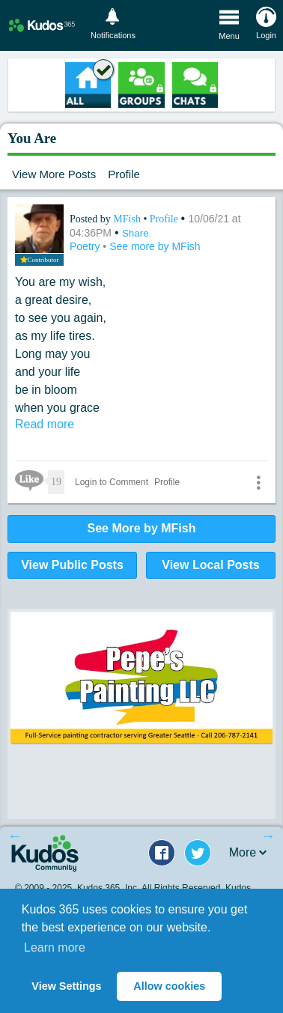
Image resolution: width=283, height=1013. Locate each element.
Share (135, 233)
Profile (124, 174)
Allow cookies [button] (169, 986)
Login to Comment (111, 482)
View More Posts (54, 174)
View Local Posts (210, 565)
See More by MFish (142, 528)
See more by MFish (154, 246)
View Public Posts (72, 565)
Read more (44, 424)
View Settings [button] (66, 986)
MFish (128, 219)
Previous (14, 835)
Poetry (86, 246)
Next (268, 835)
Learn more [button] (54, 947)
